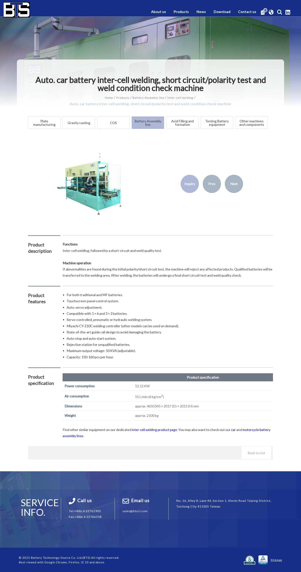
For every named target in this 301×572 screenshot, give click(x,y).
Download (222, 12)
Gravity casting (79, 122)
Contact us (247, 12)
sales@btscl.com (135, 511)
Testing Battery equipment (217, 122)
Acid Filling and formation (182, 122)
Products (181, 12)
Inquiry (189, 184)
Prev (211, 184)
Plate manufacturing (44, 122)
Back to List (256, 453)
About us (158, 12)
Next (234, 184)
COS (113, 122)
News (201, 12)
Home (103, 97)
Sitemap (276, 559)
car (235, 429)
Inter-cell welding (185, 97)
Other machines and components (251, 122)
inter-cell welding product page (155, 429)
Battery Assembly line (148, 97)
